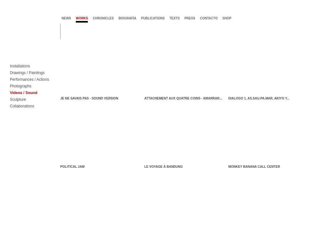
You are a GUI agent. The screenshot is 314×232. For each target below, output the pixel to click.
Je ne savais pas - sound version (89, 98)
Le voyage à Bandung (163, 166)
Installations (20, 66)
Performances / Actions (29, 80)
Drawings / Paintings (27, 73)
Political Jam (72, 166)
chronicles (103, 18)
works (82, 18)
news (66, 18)
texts (174, 18)
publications (153, 18)
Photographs (20, 86)
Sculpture (18, 100)
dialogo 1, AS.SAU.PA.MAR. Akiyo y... (259, 98)
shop (226, 18)
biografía (127, 18)
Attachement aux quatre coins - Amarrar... (183, 98)
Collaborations (22, 106)
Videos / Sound (23, 93)
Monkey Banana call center (254, 166)
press (189, 18)
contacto (209, 18)
